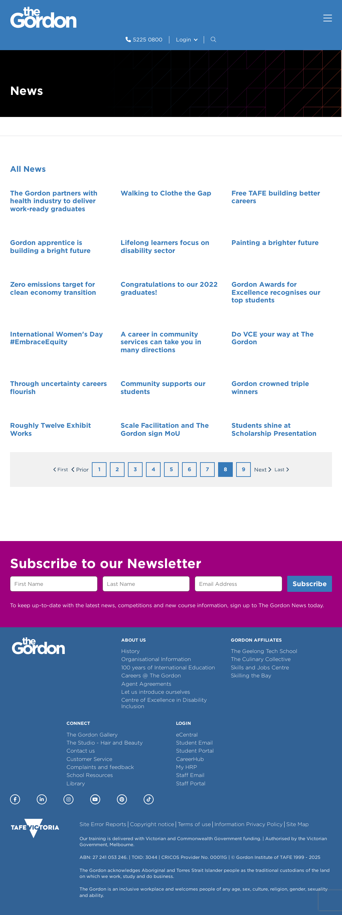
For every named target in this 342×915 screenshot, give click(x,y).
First (62, 469)
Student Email (194, 743)
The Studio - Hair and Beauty (104, 743)
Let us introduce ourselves (155, 692)
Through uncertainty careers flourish (58, 388)
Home (17, 126)
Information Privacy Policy (248, 824)
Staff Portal (190, 783)
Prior (82, 470)
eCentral (187, 735)
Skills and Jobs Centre (260, 667)
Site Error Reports (102, 824)
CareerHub (190, 759)
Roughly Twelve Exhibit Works (50, 429)
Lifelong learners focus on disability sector (165, 247)
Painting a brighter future (275, 243)
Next (260, 470)
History (130, 651)
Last (280, 469)
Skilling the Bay (251, 675)
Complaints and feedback (100, 767)
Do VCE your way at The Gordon (272, 338)
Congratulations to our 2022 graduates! (169, 288)
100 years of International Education (168, 667)
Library (75, 783)
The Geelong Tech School (264, 651)
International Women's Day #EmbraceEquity (56, 338)
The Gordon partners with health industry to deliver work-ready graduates (54, 201)
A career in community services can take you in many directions (161, 342)
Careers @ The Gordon (151, 675)
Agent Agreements (146, 684)
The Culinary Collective (261, 659)
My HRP (186, 767)
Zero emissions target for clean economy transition (53, 288)
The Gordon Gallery (92, 735)
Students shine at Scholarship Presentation (274, 429)
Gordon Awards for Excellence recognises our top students (275, 292)
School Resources (89, 775)
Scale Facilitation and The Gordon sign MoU (165, 429)
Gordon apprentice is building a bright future (50, 247)
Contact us (80, 751)
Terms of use (194, 824)
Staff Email (190, 775)
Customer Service (89, 759)
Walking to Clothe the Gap (166, 193)
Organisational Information (156, 659)
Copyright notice (152, 824)
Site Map (297, 824)
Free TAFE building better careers (275, 197)
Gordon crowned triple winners (270, 388)
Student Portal (195, 751)
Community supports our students (163, 388)
